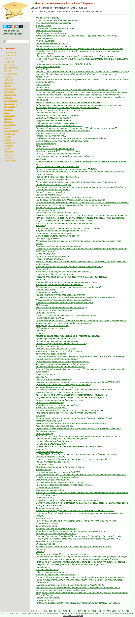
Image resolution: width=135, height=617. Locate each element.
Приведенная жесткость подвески (53, 46)
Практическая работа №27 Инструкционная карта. (62, 361)
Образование (10, 100)
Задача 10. (41, 377)
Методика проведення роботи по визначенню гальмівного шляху (69, 500)
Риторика (8, 121)
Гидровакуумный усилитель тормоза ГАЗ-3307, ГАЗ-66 (63, 64)
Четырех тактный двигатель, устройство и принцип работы (68, 228)
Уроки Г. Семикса (44, 518)
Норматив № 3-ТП (45, 600)
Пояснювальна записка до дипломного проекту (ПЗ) (62, 482)
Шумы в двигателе (45, 544)
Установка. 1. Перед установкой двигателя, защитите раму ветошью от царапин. (79, 603)
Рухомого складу (44, 53)
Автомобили (10, 53)
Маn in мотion (43, 84)
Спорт (7, 127)
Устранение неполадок (47, 597)
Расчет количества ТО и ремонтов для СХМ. (59, 125)
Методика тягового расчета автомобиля (57, 405)
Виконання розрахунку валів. (50, 456)
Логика (7, 85)
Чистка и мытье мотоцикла (50, 133)
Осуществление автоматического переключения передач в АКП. (69, 287)
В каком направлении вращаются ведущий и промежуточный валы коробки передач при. (80, 356)
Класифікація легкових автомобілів (53, 23)
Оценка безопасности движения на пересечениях (61, 110)
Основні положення (45, 253)
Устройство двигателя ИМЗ (50, 136)
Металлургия (10, 94)
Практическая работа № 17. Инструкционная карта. (63, 384)
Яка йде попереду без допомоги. (52, 462)
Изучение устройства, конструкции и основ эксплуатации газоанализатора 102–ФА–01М (81, 215)
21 (96, 611)
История (8, 77)
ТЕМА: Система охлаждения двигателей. (57, 20)
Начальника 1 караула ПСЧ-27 (51, 444)
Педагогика (9, 106)
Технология (9, 133)
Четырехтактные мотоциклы (51, 43)
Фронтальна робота (46, 526)
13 (66, 611)
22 (100, 611)
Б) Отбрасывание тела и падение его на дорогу (60, 467)
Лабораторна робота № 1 (49, 451)
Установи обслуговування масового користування (61, 438)
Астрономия (10, 56)
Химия (7, 148)
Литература (9, 83)
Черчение (8, 151)
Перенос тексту (44, 433)
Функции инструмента (47, 346)
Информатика (10, 74)
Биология (8, 59)
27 (119, 611)
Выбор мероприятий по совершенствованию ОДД (61, 307)
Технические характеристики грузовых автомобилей (63, 271)
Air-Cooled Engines (45, 41)
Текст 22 (40, 279)
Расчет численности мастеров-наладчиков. (58, 115)
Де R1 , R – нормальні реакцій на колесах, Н (58, 153)
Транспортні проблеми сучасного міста (56, 574)
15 (74, 611)
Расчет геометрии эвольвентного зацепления (60, 392)
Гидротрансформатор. (47, 487)
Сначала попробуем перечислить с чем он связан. (61, 343)
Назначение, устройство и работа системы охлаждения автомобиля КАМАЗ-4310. (78, 382)
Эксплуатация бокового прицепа (52, 479)
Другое (7, 71)
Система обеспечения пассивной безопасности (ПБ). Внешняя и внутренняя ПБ (76, 128)
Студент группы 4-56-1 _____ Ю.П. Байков (58, 151)
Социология (10, 124)
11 (59, 611)
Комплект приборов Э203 (49, 421)
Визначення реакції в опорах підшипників (56, 533)
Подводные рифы (44, 497)
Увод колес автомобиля (48, 66)
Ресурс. (39, 515)
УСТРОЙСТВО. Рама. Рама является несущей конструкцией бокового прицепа (76, 454)
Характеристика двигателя (50, 207)
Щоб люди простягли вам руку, (51, 328)
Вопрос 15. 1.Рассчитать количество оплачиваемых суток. (66, 315)
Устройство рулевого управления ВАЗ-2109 (58, 472)
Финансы (8, 145)
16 (77, 611)
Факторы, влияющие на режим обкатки (56, 528)
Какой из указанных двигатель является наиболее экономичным (68, 102)
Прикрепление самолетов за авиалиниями (57, 341)
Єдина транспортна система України (55, 233)
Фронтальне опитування (48, 508)
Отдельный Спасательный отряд (53, 118)
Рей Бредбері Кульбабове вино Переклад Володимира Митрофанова (70, 200)
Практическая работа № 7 (49, 318)
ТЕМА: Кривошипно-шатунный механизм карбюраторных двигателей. (71, 395)
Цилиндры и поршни (46, 312)
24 (108, 611)
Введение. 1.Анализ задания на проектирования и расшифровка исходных (73, 459)
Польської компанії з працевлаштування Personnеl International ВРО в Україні (74, 418)
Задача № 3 (41, 330)
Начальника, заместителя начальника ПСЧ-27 (59, 284)
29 (126, 611)
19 (89, 611)
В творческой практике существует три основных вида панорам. (69, 410)
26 (115, 611)
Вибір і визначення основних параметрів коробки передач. (65, 223)
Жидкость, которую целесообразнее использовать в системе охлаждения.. (74, 389)
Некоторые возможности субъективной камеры (60, 366)
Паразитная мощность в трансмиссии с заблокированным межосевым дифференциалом (81, 248)
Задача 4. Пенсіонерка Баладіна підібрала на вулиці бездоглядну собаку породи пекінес (79, 536)
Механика (9, 97)
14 (70, 611)
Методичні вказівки (45, 289)
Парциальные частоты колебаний (53, 120)
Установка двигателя (47, 569)
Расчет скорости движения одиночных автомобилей (63, 130)
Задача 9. (40, 225)
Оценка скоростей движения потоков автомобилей (62, 141)
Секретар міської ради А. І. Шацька (53, 184)
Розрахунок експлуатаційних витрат (55, 148)
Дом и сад (9, 65)
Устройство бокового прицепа (51, 112)
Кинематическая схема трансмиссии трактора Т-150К (64, 197)
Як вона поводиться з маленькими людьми (57, 166)
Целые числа (42, 87)
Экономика (9, 157)
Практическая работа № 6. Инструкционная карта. (62, 554)
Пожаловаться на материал (73, 616)
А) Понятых (42, 305)
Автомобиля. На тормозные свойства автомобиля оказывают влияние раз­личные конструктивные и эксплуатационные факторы (78, 588)
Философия (9, 142)
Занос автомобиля (45, 210)
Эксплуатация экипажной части (52, 325)
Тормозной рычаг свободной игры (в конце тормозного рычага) (68, 336)
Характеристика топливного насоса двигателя (60, 295)
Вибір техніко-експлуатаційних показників (57, 212)
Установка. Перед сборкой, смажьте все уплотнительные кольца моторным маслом (79, 513)
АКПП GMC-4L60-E (45, 251)
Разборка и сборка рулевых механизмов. (56, 123)
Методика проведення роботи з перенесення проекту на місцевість (70, 531)
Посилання (41, 549)
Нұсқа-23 (40, 415)
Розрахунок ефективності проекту (54, 310)
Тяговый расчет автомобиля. (51, 192)
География (9, 62)
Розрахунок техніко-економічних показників (58, 177)
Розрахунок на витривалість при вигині (56, 348)
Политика (8, 109)
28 (123, 611)
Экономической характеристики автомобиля (59, 246)
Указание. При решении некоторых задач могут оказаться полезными (71, 277)
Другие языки (10, 68)
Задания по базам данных (49, 195)
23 (104, 611)
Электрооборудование (47, 238)
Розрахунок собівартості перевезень (54, 274)
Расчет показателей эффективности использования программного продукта (76, 521)
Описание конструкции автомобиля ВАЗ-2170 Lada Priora (65, 156)
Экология (8, 154)
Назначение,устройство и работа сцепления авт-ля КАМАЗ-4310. (69, 585)
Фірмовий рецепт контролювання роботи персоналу (62, 364)
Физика (7, 139)
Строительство (11, 130)
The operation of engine (47, 18)
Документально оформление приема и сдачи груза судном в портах (70, 397)
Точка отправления (45, 374)
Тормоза (40, 333)
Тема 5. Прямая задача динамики (52, 256)
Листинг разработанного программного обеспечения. (63, 485)
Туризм (7, 136)
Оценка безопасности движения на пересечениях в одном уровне (69, 446)
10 (55, 611)
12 (62, 611)
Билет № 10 (42, 69)
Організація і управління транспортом (55, 338)
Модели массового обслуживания (52, 179)
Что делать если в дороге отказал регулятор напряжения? (66, 413)
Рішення (40, 551)
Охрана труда (10, 103)
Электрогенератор (46, 143)
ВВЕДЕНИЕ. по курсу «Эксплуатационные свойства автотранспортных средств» (78, 436)
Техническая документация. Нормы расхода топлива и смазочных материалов (76, 182)
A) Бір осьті (42, 146)
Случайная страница (12, 34)
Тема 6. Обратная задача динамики (54, 441)
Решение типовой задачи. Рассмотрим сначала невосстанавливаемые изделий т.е (78, 94)
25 (111, 611)
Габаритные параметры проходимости (56, 28)
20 (92, 611)
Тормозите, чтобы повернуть (51, 407)
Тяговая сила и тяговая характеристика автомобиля (63, 300)
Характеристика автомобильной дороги (57, 359)
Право (7, 112)
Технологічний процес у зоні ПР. (51, 354)
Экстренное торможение (49, 30)
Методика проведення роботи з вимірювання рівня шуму (64, 302)
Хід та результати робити (50, 572)
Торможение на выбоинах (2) (50, 292)
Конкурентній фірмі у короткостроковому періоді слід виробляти (69, 266)
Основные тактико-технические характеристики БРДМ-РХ (66, 169)
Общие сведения (44, 269)
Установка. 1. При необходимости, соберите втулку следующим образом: (74, 546)
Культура (8, 80)
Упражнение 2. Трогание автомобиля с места (59, 351)
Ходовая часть (43, 469)
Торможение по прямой (47, 523)
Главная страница (11, 31)
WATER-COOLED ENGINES (49, 259)
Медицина (9, 91)
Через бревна (42, 567)
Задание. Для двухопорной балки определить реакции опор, (66, 282)
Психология (9, 115)
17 (81, 611)
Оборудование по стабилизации (52, 33)
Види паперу (42, 582)
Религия (8, 118)
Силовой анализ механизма (49, 402)
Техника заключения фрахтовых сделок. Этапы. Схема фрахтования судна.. (75, 510)
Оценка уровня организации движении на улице (60, 400)
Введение (40, 159)
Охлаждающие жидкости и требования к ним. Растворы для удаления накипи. (76, 297)
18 (85, 611)
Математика (10, 88)
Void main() (41, 449)
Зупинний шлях (43, 25)
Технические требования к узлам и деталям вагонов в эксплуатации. (71, 423)
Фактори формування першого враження (57, 387)
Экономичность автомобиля (50, 490)
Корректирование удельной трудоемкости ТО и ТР (62, 230)
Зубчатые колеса (44, 464)
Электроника (10, 160)
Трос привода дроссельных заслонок (54, 426)
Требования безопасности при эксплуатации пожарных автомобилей (71, 138)
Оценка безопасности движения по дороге (57, 236)
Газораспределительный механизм (53, 379)
